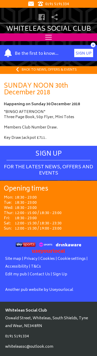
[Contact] (31, 4)
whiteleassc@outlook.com (29, 347)
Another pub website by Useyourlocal (39, 290)
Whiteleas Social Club (48, 29)
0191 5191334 (17, 336)
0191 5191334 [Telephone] (53, 4)
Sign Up (84, 53)
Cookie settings (72, 259)
